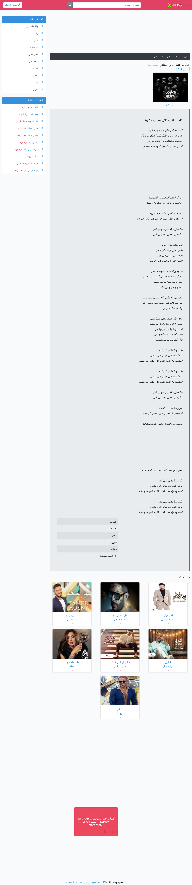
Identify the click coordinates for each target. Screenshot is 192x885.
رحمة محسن (22, 163)
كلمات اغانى (172, 56)
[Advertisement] (120, 32)
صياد (39, 82)
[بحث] (70, 5)
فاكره (38, 40)
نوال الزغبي (25, 107)
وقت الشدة (35, 114)
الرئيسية (183, 56)
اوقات (38, 75)
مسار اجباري (152, 65)
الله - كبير (36, 107)
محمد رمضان (20, 135)
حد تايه (38, 68)
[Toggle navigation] (186, 5)
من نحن (87, 882)
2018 (183, 69)
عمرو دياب (29, 156)
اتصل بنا (79, 882)
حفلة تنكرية (35, 163)
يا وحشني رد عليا (33, 149)
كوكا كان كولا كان (33, 170)
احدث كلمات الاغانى (34, 100)
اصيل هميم (22, 128)
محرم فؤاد (24, 142)
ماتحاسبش (36, 61)
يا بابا (38, 156)
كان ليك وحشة (34, 121)
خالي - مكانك (35, 128)
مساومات (36, 47)
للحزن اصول (35, 54)
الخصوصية (70, 882)
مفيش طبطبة (34, 135)
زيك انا (38, 33)
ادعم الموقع (97, 882)
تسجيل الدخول (12, 5)
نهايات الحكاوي (34, 26)
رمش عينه (36, 142)
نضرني (38, 89)
